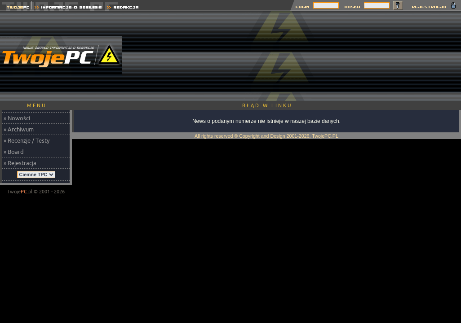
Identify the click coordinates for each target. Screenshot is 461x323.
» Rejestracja (20, 163)
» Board (14, 151)
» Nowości (17, 118)
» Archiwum (19, 129)
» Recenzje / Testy (26, 140)
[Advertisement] (412, 56)
